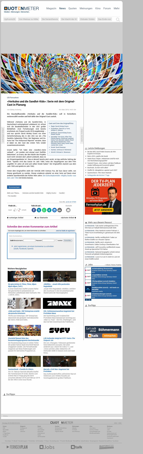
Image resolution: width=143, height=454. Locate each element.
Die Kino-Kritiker (94, 430)
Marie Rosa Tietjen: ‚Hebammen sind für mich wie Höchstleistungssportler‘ (103, 159)
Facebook (5, 435)
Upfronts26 (9, 19)
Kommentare (14, 187)
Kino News (8, 441)
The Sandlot (12, 196)
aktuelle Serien (85, 441)
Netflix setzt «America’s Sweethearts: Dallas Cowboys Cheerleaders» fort (102, 243)
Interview (22, 431)
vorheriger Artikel (15, 217)
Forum (107, 8)
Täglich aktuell (59, 431)
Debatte (74, 428)
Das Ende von (104, 19)
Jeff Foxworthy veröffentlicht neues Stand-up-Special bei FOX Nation (102, 248)
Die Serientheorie (50, 19)
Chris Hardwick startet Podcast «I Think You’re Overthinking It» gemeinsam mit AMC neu (102, 233)
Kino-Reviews (76, 431)
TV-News (40, 428)
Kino (98, 8)
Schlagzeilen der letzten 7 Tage (98, 175)
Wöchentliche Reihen (61, 428)
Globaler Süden (87, 19)
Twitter (5, 436)
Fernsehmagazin (23, 441)
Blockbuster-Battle (95, 433)
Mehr (117, 8)
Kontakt (109, 431)
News (62, 8)
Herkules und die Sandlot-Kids (32, 193)
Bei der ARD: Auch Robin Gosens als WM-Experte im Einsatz (101, 153)
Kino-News (93, 428)
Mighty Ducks (51, 193)
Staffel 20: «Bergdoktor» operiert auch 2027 (102, 170)
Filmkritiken (31, 441)
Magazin (51, 8)
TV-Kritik (74, 430)
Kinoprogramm (94, 441)
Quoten (72, 8)
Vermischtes (41, 430)
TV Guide (62, 441)
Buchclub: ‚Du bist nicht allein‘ (97, 167)
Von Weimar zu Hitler (28, 19)
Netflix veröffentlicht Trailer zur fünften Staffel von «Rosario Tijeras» (101, 238)
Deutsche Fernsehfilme (105, 441)
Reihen (22, 430)
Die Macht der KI (69, 19)
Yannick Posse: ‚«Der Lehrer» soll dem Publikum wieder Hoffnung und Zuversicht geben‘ (104, 164)
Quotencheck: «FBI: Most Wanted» (99, 173)
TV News (46, 441)
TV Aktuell (14, 441)
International (41, 433)
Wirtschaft (40, 431)
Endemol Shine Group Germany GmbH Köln (101, 270)
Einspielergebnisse (95, 431)
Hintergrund (23, 428)
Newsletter (6, 430)
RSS (4, 428)
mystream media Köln (102, 289)
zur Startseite (41, 217)
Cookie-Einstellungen (113, 436)
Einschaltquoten (54, 441)
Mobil (4, 431)
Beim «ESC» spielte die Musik (97, 156)
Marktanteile (58, 430)
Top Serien (115, 441)
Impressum (110, 438)
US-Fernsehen (41, 436)
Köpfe (39, 435)
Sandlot (62, 193)
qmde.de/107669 (71, 202)
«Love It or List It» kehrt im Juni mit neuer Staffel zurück (102, 258)
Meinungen (86, 8)
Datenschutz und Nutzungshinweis (112, 433)
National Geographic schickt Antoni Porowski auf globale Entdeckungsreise (102, 253)
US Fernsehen (39, 441)
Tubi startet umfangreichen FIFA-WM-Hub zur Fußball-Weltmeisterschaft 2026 (101, 227)
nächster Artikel (68, 217)
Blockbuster (69, 441)
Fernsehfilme (76, 441)
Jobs (108, 430)
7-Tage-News (6, 433)
